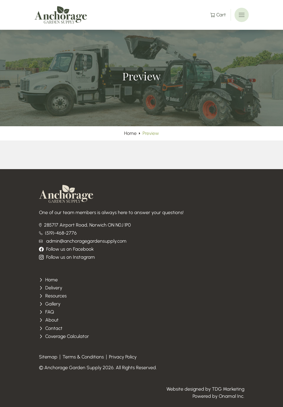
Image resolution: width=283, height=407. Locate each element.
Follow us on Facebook (66, 249)
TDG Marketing (228, 389)
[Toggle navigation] (241, 15)
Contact (51, 328)
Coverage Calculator (64, 336)
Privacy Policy (123, 357)
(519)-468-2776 (58, 233)
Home (130, 133)
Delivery (50, 288)
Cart (218, 15)
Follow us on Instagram (67, 257)
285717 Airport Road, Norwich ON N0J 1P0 (85, 225)
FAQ (46, 312)
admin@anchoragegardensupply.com (82, 241)
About (49, 320)
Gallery (50, 304)
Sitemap (48, 357)
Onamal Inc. (231, 396)
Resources (53, 296)
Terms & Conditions (83, 357)
